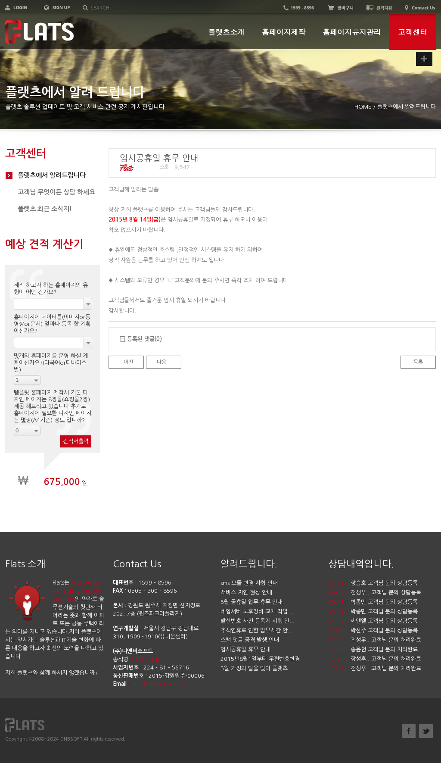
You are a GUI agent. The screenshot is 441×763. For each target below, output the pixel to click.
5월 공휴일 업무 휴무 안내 (251, 602)
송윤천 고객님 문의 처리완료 (384, 649)
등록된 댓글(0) (144, 339)
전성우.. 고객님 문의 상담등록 (386, 592)
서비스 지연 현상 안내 (246, 592)
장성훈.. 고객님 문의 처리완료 (386, 659)
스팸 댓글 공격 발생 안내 (249, 640)
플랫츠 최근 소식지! (45, 209)
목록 (418, 362)
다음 (161, 362)
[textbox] (133, 8)
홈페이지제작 (283, 32)
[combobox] (53, 304)
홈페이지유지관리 (352, 32)
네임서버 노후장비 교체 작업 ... (257, 611)
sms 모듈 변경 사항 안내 (249, 583)
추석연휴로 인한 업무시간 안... (256, 630)
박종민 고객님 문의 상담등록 (384, 602)
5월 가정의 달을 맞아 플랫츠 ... (257, 668)
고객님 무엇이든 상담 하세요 (56, 192)
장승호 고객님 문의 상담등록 (384, 583)
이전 (128, 362)
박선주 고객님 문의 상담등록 (384, 630)
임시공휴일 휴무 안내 (245, 649)
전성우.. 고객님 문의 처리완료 (386, 640)
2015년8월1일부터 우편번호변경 (260, 659)
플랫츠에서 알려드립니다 (52, 175)
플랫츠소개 (226, 32)
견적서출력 (76, 441)
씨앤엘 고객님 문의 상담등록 (384, 621)
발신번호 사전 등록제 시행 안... (257, 621)
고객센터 (412, 32)
